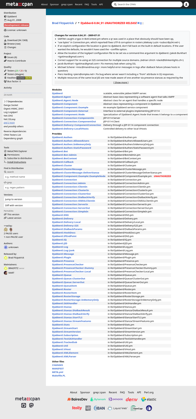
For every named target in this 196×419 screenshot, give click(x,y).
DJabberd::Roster (61, 289)
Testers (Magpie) (15, 74)
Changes (11, 47)
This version (13, 214)
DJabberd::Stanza (62, 306)
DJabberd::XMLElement (65, 352)
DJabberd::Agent (61, 96)
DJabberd (12, 16)
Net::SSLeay (9, 119)
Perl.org (149, 392)
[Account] (186, 4)
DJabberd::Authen (62, 137)
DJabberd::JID (59, 243)
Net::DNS (8, 115)
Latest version (14, 217)
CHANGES (57, 364)
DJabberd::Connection (64, 179)
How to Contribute (16, 60)
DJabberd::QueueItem (64, 285)
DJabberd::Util (60, 345)
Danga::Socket (11, 105)
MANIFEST (58, 368)
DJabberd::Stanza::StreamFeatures (71, 321)
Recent (78, 4)
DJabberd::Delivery (62, 218)
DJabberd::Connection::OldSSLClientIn (73, 200)
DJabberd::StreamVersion (66, 331)
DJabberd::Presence (63, 260)
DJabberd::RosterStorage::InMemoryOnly (75, 299)
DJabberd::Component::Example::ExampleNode (79, 176)
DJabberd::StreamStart (65, 328)
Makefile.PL (58, 375)
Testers (11, 70)
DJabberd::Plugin (61, 257)
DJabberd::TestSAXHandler (67, 338)
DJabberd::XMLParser (64, 356)
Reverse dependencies (15, 131)
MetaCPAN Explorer (17, 151)
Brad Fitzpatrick (14, 257)
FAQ (87, 4)
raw (18, 43)
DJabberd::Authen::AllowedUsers (70, 140)
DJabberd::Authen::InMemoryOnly (71, 144)
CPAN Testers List (12, 134)
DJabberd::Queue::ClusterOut (68, 278)
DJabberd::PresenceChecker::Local (71, 271)
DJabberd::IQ (59, 239)
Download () (17, 40)
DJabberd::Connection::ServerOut (71, 207)
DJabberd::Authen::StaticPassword (71, 147)
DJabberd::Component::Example (70, 107)
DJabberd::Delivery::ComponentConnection (76, 124)
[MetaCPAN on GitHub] (23, 408)
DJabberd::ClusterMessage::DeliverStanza (75, 172)
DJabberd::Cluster (62, 165)
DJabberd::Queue (61, 274)
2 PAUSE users (11, 233)
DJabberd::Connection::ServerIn (70, 204)
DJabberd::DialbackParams (67, 229)
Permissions (13, 154)
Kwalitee (11, 77)
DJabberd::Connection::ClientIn (69, 186)
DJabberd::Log (60, 246)
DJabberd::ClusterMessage (67, 169)
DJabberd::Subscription (65, 335)
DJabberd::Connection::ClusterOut (71, 193)
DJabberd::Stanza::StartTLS (67, 317)
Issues (10, 57)
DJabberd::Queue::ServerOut (68, 282)
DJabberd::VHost (61, 349)
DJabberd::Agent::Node (65, 100)
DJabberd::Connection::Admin (69, 183)
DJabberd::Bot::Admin (64, 154)
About (44, 4)
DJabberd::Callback (63, 161)
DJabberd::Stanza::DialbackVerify (70, 313)
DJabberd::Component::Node (68, 114)
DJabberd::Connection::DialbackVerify (73, 197)
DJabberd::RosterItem (64, 292)
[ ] (120, 82)
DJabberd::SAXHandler (64, 303)
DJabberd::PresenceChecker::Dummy (73, 267)
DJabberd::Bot (60, 151)
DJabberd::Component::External (70, 110)
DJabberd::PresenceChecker (68, 264)
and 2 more (9, 122)
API (101, 4)
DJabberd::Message (63, 253)
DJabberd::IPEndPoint (64, 236)
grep (8, 182)
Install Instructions (16, 162)
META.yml (57, 372)
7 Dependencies (13, 101)
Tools (94, 4)
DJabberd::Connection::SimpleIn (70, 211)
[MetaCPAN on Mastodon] (34, 408)
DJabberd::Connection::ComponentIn (73, 117)
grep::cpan (67, 4)
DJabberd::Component (64, 103)
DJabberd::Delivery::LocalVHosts (70, 128)
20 (17, 70)
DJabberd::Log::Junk (63, 250)
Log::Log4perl (10, 112)
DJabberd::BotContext (64, 158)
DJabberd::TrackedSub (64, 342)
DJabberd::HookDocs (63, 232)
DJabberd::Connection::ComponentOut (74, 121)
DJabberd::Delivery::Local (66, 222)
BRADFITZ (11, 268)
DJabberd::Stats (61, 324)
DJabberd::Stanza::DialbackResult (71, 310)
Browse (11, 43)
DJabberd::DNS (60, 214)
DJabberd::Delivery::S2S (65, 225)
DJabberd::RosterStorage (66, 296)
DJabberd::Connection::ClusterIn (70, 190)
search (9, 171)
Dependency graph (13, 138)
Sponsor (54, 4)
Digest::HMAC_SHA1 (14, 108)
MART (9, 272)
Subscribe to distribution (19, 158)
